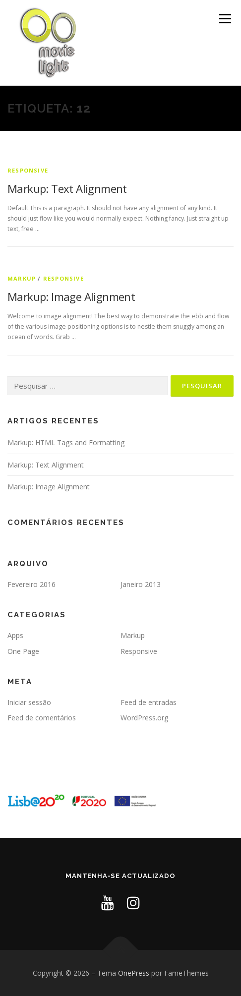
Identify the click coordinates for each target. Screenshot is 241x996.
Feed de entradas (148, 702)
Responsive (27, 170)
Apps (15, 635)
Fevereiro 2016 (31, 584)
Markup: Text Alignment (67, 188)
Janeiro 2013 (140, 584)
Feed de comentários (41, 717)
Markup (21, 278)
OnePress (133, 973)
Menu (224, 18)
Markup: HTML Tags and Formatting (65, 442)
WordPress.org (144, 717)
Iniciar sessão (29, 702)
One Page (23, 651)
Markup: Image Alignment (71, 296)
